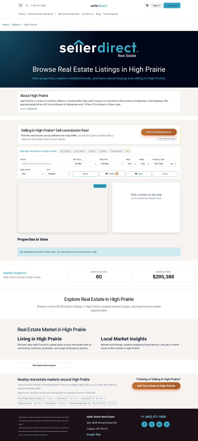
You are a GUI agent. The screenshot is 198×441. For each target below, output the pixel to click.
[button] (21, 5)
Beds (128, 159)
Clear (165, 173)
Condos (103, 151)
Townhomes (116, 151)
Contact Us (172, 5)
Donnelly (55, 403)
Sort (48, 169)
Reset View (100, 186)
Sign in (156, 5)
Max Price (104, 159)
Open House (25, 169)
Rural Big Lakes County (36, 398)
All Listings (65, 151)
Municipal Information (44, 365)
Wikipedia (32, 108)
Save (139, 173)
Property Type (159, 159)
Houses (91, 151)
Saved (112, 173)
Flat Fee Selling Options (158, 132)
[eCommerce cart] (147, 5)
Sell (127, 151)
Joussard (92, 398)
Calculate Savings (167, 138)
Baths (141, 159)
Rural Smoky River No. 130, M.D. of (93, 403)
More (85, 173)
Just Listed (79, 151)
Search (23, 159)
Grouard (67, 398)
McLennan (30, 403)
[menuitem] (22, 14)
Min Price (77, 159)
